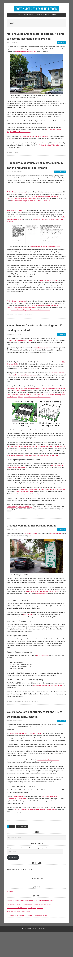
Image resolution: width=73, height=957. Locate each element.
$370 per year (27, 635)
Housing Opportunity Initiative (48, 291)
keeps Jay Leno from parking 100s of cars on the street (42, 612)
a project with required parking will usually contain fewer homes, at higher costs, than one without (36, 404)
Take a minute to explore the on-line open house (47, 705)
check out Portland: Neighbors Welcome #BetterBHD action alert (30, 211)
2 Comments (61, 48)
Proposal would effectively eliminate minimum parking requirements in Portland (33, 173)
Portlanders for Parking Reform (36, 9)
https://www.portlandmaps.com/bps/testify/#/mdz (21, 209)
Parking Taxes (29, 842)
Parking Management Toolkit (24, 507)
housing (16, 158)
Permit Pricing (33, 721)
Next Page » (24, 852)
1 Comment (62, 350)
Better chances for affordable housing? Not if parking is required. (35, 340)
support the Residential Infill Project (25, 57)
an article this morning (42, 363)
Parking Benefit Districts (21, 721)
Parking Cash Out (19, 842)
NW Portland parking (31, 554)
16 (18, 852)
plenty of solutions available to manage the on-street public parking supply (43, 505)
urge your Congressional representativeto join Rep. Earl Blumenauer (35, 835)
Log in (49, 954)
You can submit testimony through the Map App (44, 207)
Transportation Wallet (41, 614)
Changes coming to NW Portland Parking (18, 937)
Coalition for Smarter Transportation (48, 785)
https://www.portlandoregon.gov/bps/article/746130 (44, 257)
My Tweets (10, 916)
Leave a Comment (60, 182)
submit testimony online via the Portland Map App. (34, 142)
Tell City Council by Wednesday (16, 202)
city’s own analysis (19, 406)
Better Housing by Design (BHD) (16, 221)
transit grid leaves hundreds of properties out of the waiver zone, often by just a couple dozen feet (36, 462)
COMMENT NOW (17, 822)
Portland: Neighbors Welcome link (49, 151)
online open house (55, 554)
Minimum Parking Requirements (23, 325)
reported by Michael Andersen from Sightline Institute (25, 759)
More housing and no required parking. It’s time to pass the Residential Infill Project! (36, 39)
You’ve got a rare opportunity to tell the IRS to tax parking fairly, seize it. (35, 737)
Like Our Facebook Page (36, 904)
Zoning (40, 530)
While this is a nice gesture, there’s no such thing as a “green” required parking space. (33, 471)
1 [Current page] (9, 852)
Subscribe (13, 882)
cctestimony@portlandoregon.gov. (19, 356)
